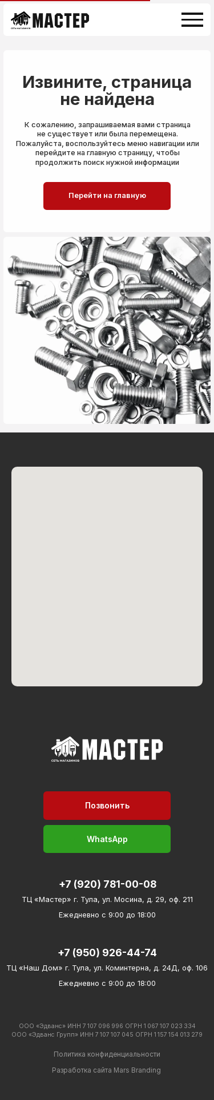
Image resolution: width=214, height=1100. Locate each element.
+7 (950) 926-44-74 (107, 953)
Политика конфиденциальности (107, 1054)
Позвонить (107, 805)
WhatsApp (107, 839)
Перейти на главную (107, 195)
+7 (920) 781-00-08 (107, 884)
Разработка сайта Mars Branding (106, 1070)
